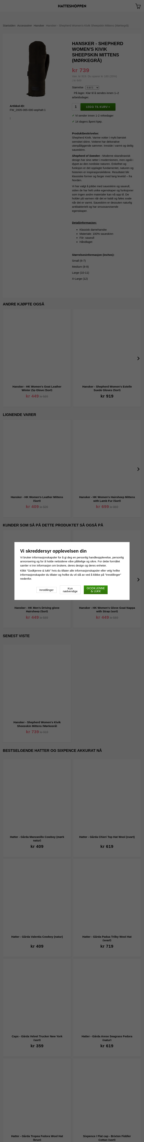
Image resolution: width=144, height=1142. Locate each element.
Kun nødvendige (70, 590)
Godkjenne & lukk (96, 589)
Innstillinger (46, 589)
